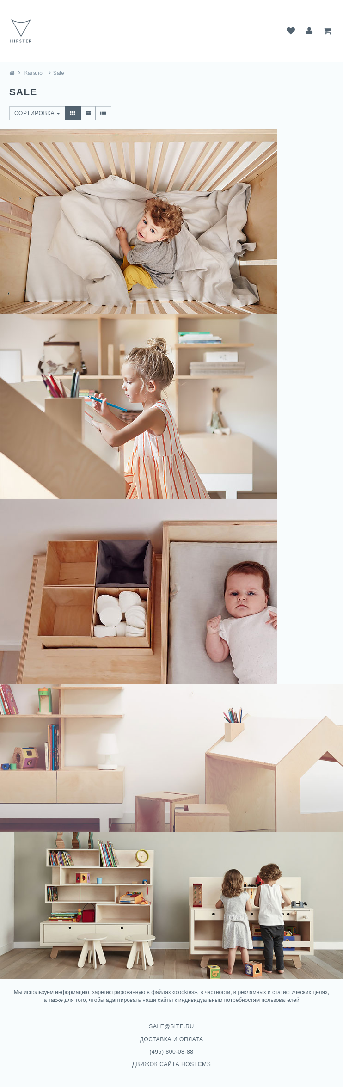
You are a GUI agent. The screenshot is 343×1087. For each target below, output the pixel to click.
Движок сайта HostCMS (171, 1064)
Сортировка (37, 113)
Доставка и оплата (171, 1039)
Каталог (34, 73)
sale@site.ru (171, 1026)
